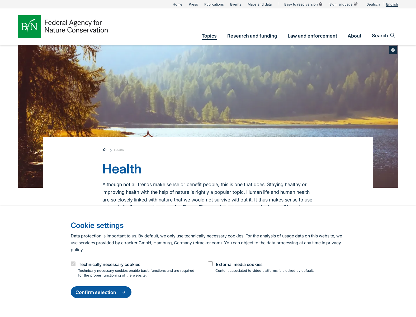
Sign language (343, 4)
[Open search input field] (384, 35)
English (392, 4)
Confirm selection (101, 292)
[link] (209, 36)
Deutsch (373, 4)
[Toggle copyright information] (393, 50)
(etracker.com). (208, 242)
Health (119, 150)
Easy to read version (303, 4)
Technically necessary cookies (109, 264)
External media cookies (239, 264)
